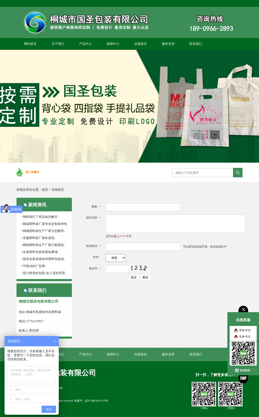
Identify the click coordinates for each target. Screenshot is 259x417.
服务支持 (168, 44)
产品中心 (85, 44)
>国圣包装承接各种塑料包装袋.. (43, 259)
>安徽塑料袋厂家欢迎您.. (38, 238)
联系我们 (195, 44)
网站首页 (30, 44)
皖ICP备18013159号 (96, 400)
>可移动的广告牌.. (34, 266)
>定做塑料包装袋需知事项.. (40, 252)
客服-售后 (245, 336)
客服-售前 (245, 330)
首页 (45, 189)
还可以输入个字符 (119, 236)
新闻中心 (113, 44)
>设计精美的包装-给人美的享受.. (44, 273)
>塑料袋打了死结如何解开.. (40, 217)
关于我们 (58, 44)
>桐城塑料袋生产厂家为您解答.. (43, 231)
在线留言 (140, 44)
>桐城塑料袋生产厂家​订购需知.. (43, 245)
